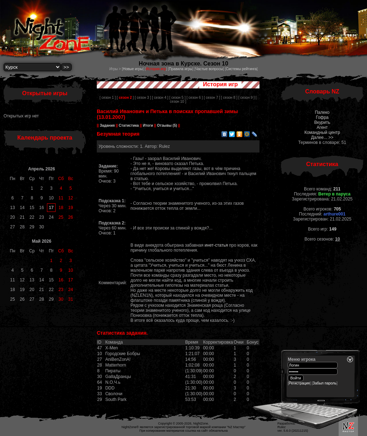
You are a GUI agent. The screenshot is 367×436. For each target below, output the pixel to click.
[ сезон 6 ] (195, 98)
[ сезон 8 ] (229, 98)
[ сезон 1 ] (108, 98)
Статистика (129, 125)
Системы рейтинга (241, 69)
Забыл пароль (325, 383)
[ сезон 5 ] (177, 98)
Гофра (322, 117)
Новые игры (133, 69)
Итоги (148, 125)
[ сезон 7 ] (212, 98)
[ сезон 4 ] (160, 98)
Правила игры (180, 69)
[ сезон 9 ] (246, 98)
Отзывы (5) (166, 125)
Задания (107, 125)
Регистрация (299, 383)
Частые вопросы (209, 69)
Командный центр (322, 132)
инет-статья (216, 245)
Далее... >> (322, 137)
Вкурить (322, 122)
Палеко (322, 112)
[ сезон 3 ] (143, 98)
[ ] (125, 98)
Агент (322, 127)
